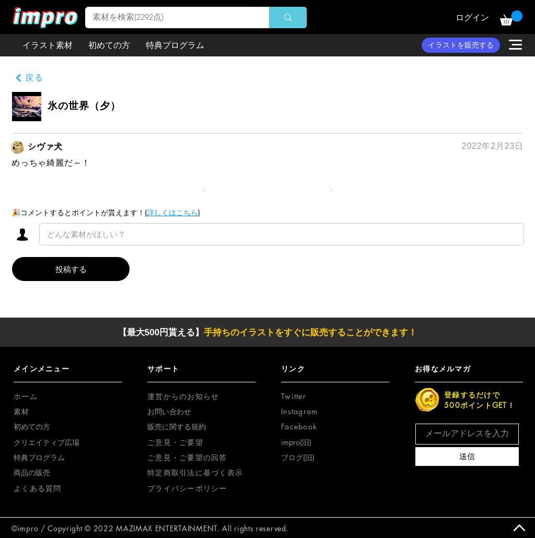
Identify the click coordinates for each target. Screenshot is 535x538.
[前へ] (204, 189)
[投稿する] (71, 269)
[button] (511, 18)
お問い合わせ (169, 411)
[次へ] (330, 189)
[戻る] (29, 78)
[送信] (467, 456)
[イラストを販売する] (461, 45)
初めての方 (32, 426)
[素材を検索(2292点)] (169, 17)
